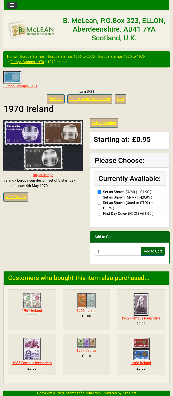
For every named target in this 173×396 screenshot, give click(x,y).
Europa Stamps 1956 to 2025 (71, 56)
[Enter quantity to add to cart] (118, 251)
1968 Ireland (141, 363)
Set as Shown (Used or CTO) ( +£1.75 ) (128, 205)
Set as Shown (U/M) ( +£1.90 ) (127, 192)
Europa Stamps (32, 56)
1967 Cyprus (86, 350)
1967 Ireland (32, 310)
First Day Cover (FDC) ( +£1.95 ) (128, 213)
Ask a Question (104, 123)
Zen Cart (129, 393)
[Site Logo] (31, 30)
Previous (56, 99)
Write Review (15, 197)
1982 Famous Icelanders (141, 318)
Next (120, 99)
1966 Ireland (87, 310)
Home (12, 56)
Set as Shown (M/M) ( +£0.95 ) (127, 197)
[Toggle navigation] (12, 5)
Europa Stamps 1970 (27, 62)
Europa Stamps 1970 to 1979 (121, 56)
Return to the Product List (89, 99)
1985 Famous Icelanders (32, 363)
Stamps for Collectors (83, 393)
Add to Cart (153, 251)
